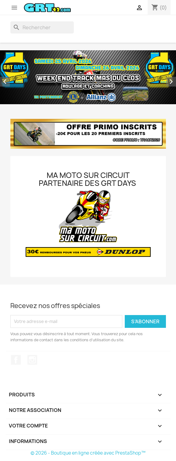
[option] (88, 77)
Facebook (16, 360)
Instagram (32, 360)
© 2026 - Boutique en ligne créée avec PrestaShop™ (88, 453)
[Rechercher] (42, 27)
